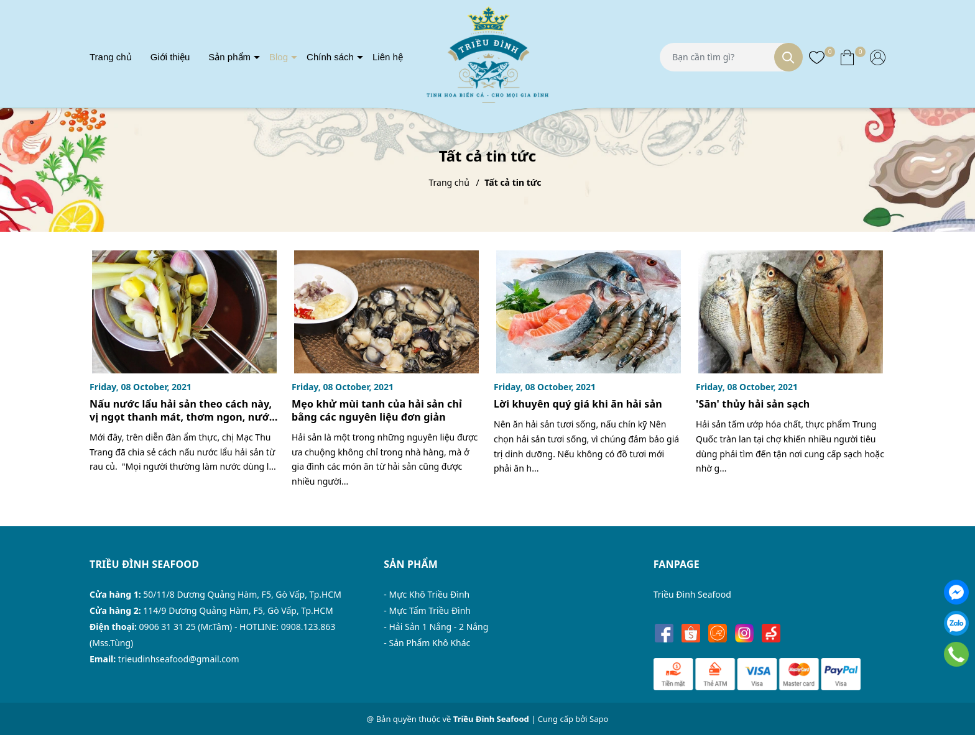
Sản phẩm (229, 57)
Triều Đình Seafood (692, 594)
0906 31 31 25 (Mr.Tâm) (186, 626)
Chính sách (330, 57)
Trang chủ (111, 57)
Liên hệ (387, 57)
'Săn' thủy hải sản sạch (753, 404)
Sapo (598, 718)
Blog (278, 57)
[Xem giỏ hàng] (847, 56)
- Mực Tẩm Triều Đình (427, 610)
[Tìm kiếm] (788, 57)
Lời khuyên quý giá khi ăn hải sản (578, 404)
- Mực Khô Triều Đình (426, 594)
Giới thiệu (170, 57)
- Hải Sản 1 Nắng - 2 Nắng (436, 626)
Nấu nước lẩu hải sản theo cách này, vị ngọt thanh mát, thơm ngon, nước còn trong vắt (182, 417)
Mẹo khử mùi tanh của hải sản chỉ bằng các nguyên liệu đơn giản (377, 410)
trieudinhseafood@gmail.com (178, 659)
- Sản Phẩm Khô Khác (427, 643)
